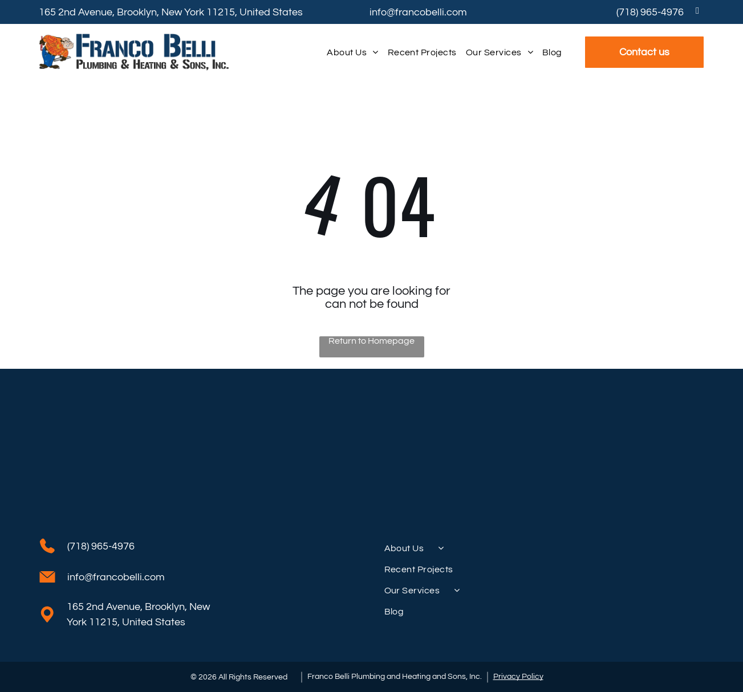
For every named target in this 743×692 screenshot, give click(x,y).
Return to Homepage (371, 340)
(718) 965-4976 (650, 12)
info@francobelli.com (418, 12)
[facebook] (698, 12)
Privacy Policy (518, 677)
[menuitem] (352, 52)
